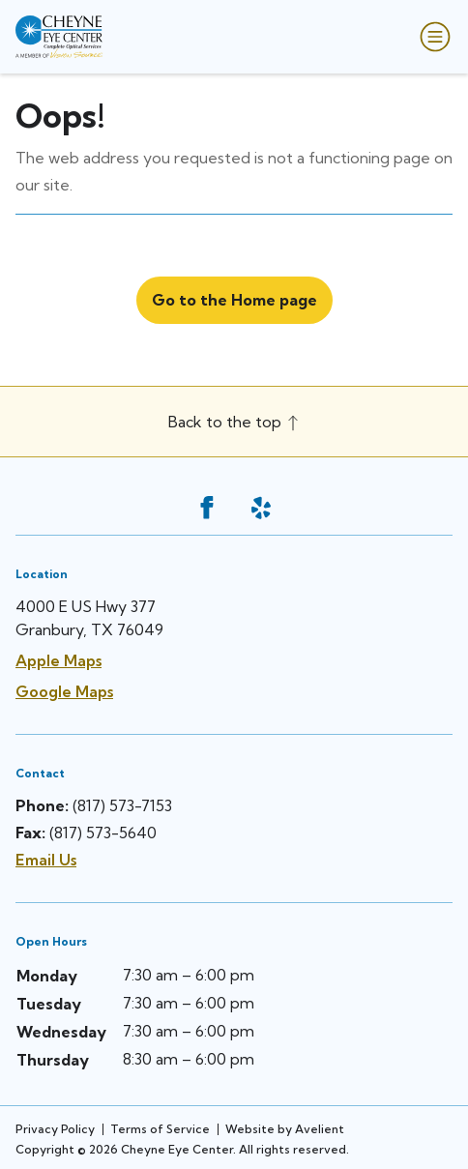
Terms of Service (160, 1129)
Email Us (45, 859)
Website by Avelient (284, 1129)
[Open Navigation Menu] (431, 36)
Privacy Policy (55, 1129)
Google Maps (64, 691)
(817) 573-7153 (122, 805)
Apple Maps (58, 660)
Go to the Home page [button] (234, 299)
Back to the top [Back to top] (234, 421)
